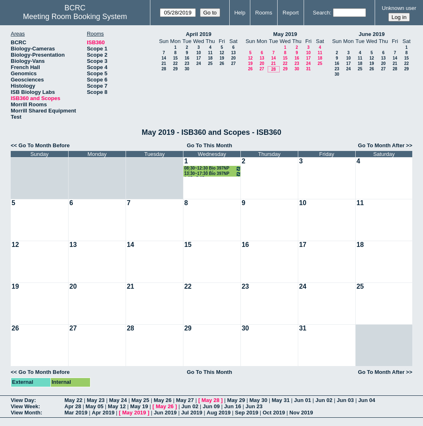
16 (187, 58)
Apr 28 (72, 406)
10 (198, 52)
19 (221, 58)
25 (210, 63)
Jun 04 (366, 400)
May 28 (210, 400)
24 (198, 63)
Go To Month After (381, 145)
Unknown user (399, 8)
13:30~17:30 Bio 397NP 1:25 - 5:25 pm (212, 174)
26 (221, 63)
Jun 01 (302, 400)
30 (187, 69)
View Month (25, 412)
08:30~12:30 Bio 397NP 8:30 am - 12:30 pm (212, 168)
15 (175, 58)
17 (198, 58)
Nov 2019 (301, 412)
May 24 (118, 400)
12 (221, 52)
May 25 (140, 400)
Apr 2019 (103, 412)
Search (321, 13)
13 (233, 52)
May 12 (117, 406)
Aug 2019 (219, 412)
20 (233, 58)
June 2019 (372, 34)
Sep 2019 (246, 412)
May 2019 (285, 34)
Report (291, 13)
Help (239, 13)
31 (308, 69)
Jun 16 (232, 406)
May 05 (94, 406)
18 (210, 58)
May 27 (185, 400)
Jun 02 (324, 400)
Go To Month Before (44, 145)
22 (175, 63)
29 (175, 69)
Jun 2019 (165, 412)
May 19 (139, 406)
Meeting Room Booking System (75, 16)
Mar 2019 (76, 412)
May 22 (73, 400)
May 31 (281, 400)
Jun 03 (345, 400)
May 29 (236, 400)
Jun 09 (211, 406)
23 (187, 63)
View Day (22, 400)
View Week (24, 406)
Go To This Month (209, 145)
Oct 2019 (274, 412)
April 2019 (199, 34)
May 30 (258, 400)
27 (233, 63)
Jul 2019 (191, 412)
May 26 (162, 400)
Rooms (263, 13)
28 (164, 69)
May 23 (96, 400)
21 (164, 63)
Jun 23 (253, 406)
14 (164, 58)
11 (210, 52)
